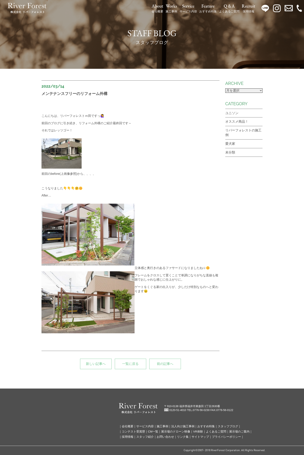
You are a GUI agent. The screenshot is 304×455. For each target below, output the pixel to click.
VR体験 (198, 431)
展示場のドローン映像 (175, 431)
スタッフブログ (228, 426)
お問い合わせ (165, 436)
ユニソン (231, 113)
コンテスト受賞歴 (133, 431)
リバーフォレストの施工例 (243, 132)
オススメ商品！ (236, 121)
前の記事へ (165, 364)
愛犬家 (230, 144)
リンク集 (183, 436)
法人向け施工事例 (182, 426)
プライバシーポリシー (226, 436)
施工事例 (171, 8)
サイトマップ (200, 436)
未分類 (230, 152)
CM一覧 (153, 431)
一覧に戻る (130, 364)
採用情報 (248, 8)
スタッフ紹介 (145, 436)
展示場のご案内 (239, 431)
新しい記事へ (96, 364)
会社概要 (157, 8)
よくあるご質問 (229, 8)
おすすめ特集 (208, 8)
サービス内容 (188, 8)
